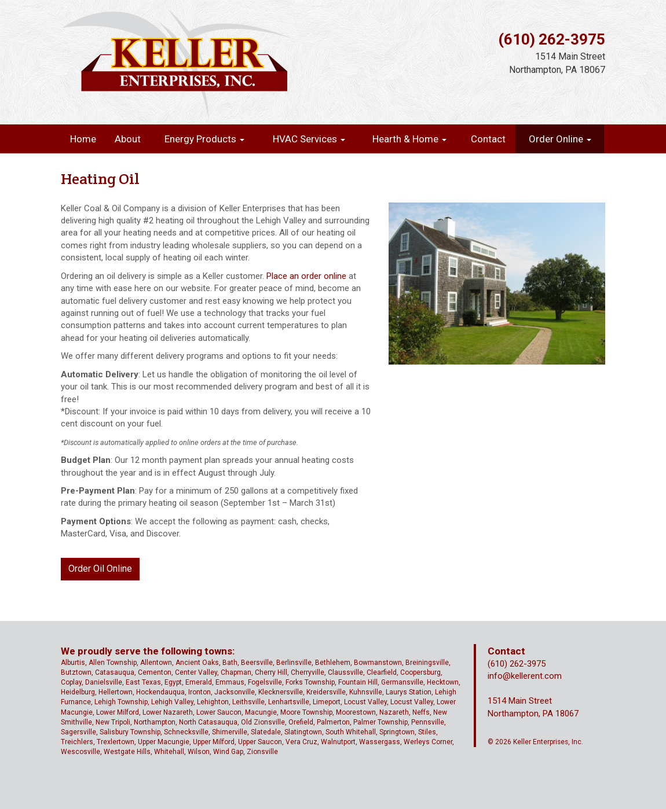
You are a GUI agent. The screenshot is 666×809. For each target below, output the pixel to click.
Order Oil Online (100, 568)
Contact (488, 139)
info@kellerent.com (525, 676)
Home (83, 139)
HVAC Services (309, 139)
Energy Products (204, 139)
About (128, 139)
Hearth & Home (409, 139)
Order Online (560, 139)
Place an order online (306, 276)
